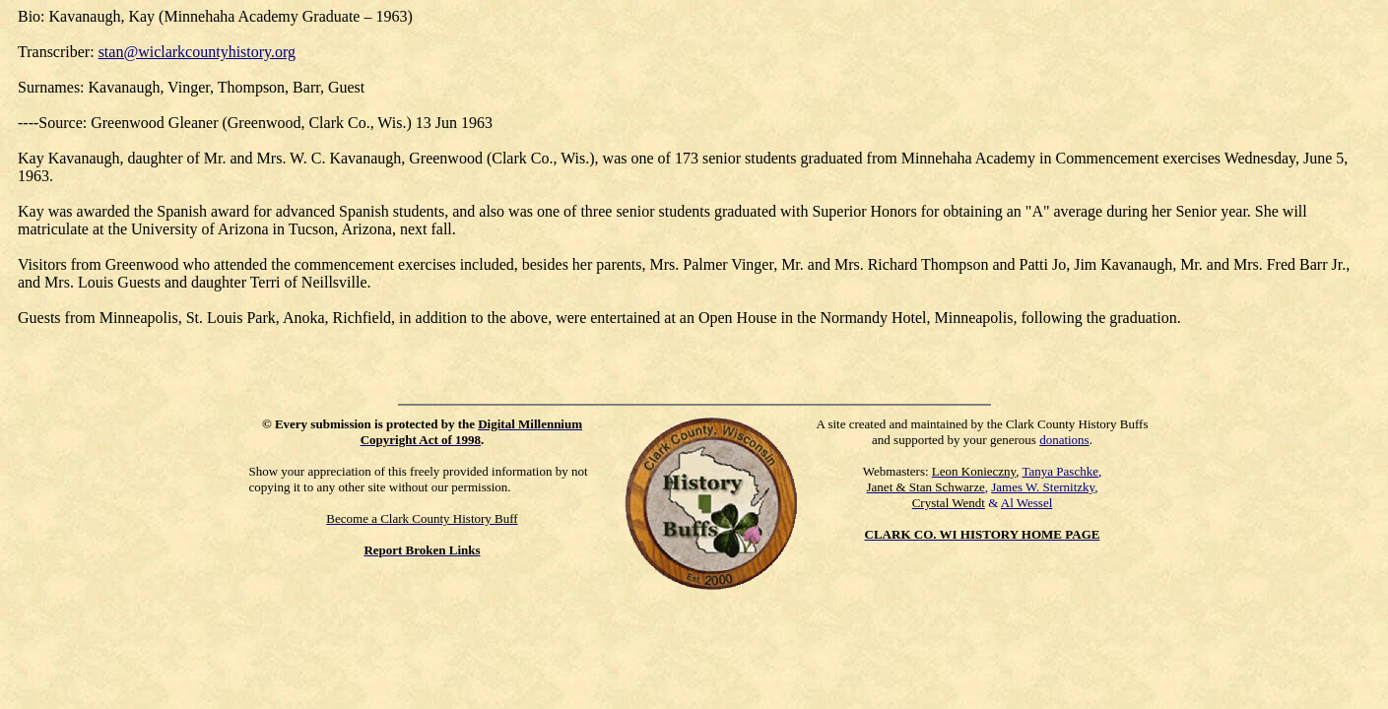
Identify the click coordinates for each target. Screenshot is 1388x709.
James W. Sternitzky (1042, 487)
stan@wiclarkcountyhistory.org (197, 51)
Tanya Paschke (1060, 471)
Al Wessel (1027, 502)
